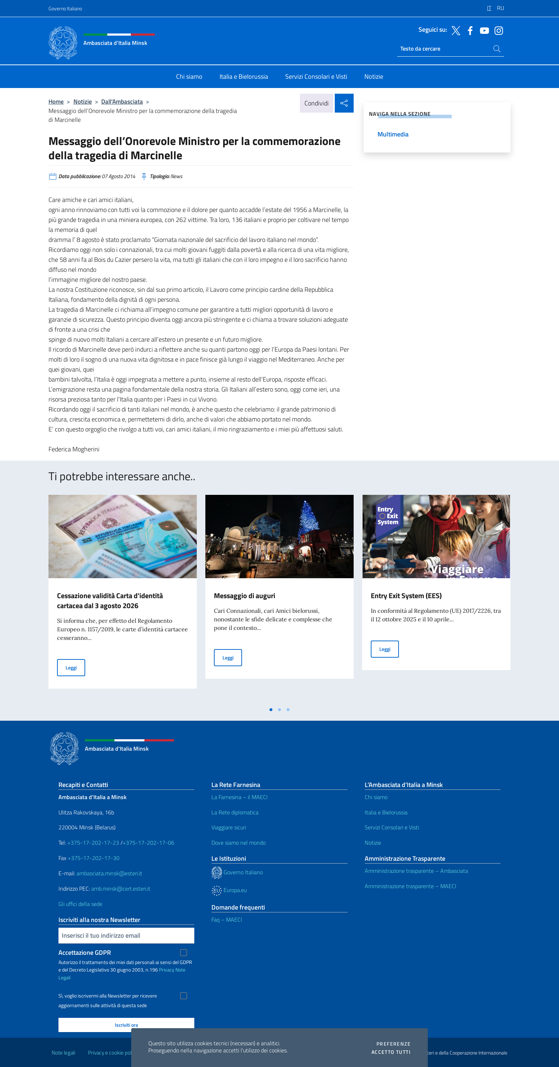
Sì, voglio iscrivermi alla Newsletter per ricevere (107, 996)
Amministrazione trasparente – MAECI (410, 886)
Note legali (63, 1052)
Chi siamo (376, 797)
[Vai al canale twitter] (454, 30)
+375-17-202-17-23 (92, 842)
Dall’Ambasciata (122, 101)
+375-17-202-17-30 (93, 858)
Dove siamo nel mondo (238, 842)
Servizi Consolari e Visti (392, 827)
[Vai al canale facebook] (468, 30)
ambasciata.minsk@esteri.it (109, 873)
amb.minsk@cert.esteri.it (120, 888)
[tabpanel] (122, 599)
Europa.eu (229, 890)
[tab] (271, 709)
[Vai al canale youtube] (483, 30)
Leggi (75, 667)
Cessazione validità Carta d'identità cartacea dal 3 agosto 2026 (110, 600)
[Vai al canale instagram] (497, 30)
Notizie (82, 101)
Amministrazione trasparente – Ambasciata (416, 870)
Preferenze (393, 1043)
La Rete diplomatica (234, 812)
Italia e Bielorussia (386, 812)
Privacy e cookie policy (113, 1052)
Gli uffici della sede (80, 904)
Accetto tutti (391, 1052)
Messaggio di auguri (244, 595)
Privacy (166, 969)
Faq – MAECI (226, 919)
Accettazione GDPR (84, 952)
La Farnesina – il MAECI (239, 797)
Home (56, 101)
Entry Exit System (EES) (406, 595)
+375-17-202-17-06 (148, 842)
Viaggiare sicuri (228, 827)
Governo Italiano (65, 8)
